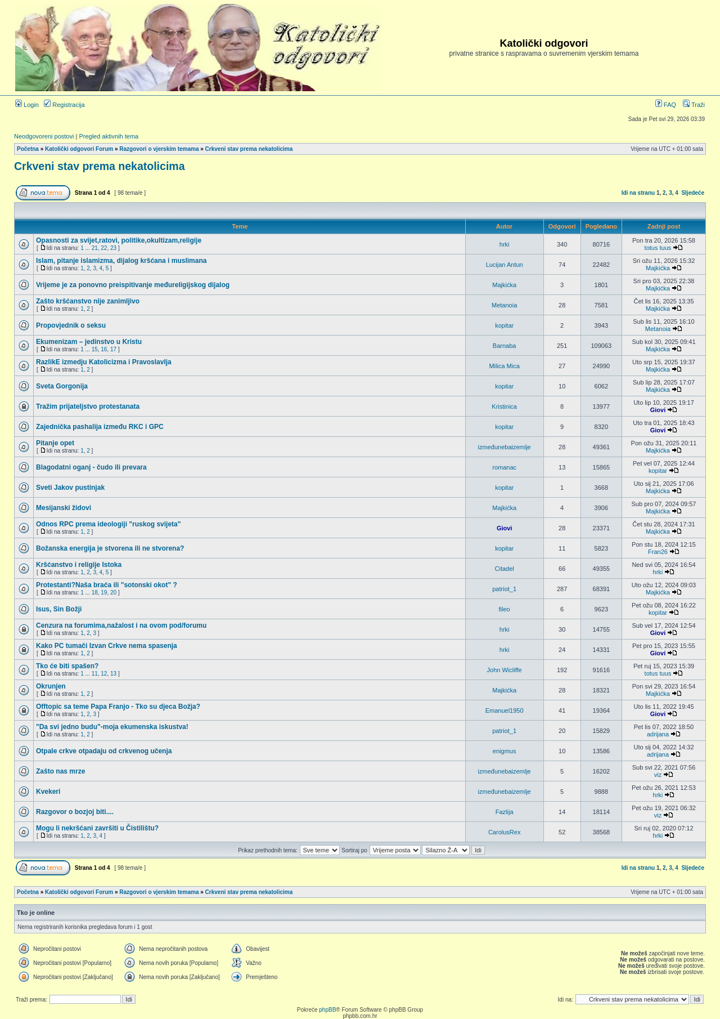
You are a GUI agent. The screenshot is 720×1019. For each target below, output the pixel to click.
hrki (505, 244)
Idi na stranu (638, 193)
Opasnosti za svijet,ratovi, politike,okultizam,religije (118, 240)
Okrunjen (51, 686)
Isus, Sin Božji (59, 609)
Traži (694, 104)
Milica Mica (504, 366)
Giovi (658, 409)
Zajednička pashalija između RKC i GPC (100, 427)
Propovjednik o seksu (71, 325)
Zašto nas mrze (60, 771)
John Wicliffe (504, 670)
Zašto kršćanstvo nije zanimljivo (88, 301)
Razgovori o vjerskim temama (159, 149)
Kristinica (504, 406)
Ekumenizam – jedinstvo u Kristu (89, 342)
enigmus (504, 751)
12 (104, 674)
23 (113, 248)
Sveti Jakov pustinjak (70, 487)
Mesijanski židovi (63, 508)
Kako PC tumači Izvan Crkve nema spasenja (106, 646)
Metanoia (504, 305)
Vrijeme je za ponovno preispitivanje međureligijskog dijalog (133, 285)
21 (95, 248)
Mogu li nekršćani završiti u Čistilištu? (97, 828)
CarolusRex (504, 832)
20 (113, 592)
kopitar (504, 325)
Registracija (64, 104)
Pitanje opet (55, 443)
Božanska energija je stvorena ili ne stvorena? (110, 548)
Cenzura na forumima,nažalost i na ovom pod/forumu (121, 625)
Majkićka (658, 268)
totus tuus (658, 247)
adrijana (658, 734)
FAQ (665, 104)
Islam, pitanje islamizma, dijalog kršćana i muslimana (121, 261)
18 (95, 592)
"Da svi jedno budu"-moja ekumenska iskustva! (112, 727)
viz (658, 774)
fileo (504, 609)
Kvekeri (48, 791)
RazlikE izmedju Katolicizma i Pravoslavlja (104, 362)
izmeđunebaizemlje (504, 447)
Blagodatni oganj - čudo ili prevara (91, 467)
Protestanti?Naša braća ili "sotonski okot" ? (106, 585)
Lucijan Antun (504, 264)
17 (113, 349)
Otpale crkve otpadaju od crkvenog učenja (104, 751)
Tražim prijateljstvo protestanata (88, 406)
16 (104, 349)
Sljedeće (692, 193)
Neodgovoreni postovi (44, 136)
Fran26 (658, 551)
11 (95, 674)
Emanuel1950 (504, 710)
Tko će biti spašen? (67, 666)
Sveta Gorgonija (62, 386)
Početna (28, 149)
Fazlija (505, 811)
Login (27, 104)
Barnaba (504, 345)
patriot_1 (504, 589)
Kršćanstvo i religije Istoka (79, 565)
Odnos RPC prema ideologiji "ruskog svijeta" (108, 524)
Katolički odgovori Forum (79, 149)
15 (95, 349)
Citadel (504, 568)
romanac (504, 467)
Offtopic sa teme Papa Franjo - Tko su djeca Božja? (118, 706)
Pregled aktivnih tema (108, 136)
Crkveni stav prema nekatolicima (249, 149)
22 (104, 248)
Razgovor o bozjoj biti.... (75, 812)
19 (104, 592)
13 (113, 674)
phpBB (327, 1010)
